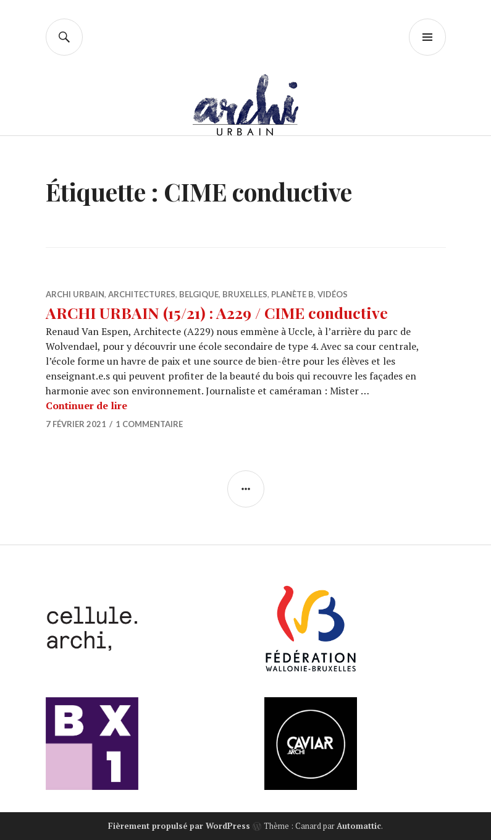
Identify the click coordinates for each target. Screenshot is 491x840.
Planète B (292, 294)
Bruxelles (244, 294)
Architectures (141, 294)
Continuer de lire (86, 405)
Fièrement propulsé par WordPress (179, 825)
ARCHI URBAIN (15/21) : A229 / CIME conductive (217, 312)
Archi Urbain (75, 294)
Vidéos (332, 294)
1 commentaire (149, 424)
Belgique (199, 294)
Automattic (359, 825)
